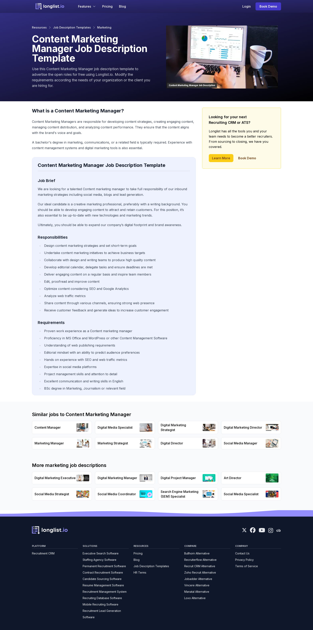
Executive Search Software (101, 553)
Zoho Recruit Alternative (200, 572)
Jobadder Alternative (198, 579)
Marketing (104, 27)
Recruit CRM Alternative (199, 566)
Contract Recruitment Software (103, 572)
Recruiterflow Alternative (200, 559)
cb (278, 530)
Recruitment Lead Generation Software (102, 614)
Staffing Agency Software (99, 559)
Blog (122, 6)
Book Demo (268, 6)
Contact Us (242, 553)
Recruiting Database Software (102, 598)
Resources (39, 27)
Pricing (107, 6)
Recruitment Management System (105, 591)
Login (246, 6)
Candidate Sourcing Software (102, 579)
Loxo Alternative (195, 598)
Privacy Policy (244, 559)
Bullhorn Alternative (197, 553)
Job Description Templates (72, 27)
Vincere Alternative (196, 585)
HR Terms (140, 572)
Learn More (221, 158)
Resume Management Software (103, 585)
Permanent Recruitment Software (104, 566)
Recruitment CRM (43, 553)
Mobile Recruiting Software (100, 604)
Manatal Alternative (196, 591)
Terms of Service (246, 566)
